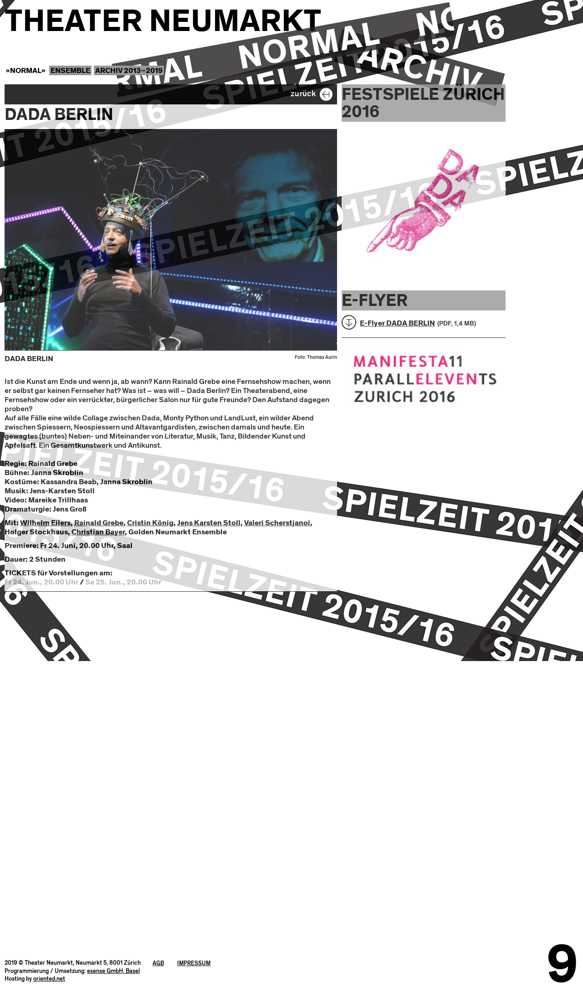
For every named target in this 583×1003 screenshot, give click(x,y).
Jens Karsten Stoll (208, 523)
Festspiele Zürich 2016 (423, 103)
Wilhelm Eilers (45, 523)
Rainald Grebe (98, 523)
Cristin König (150, 523)
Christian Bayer (98, 532)
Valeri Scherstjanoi (277, 523)
